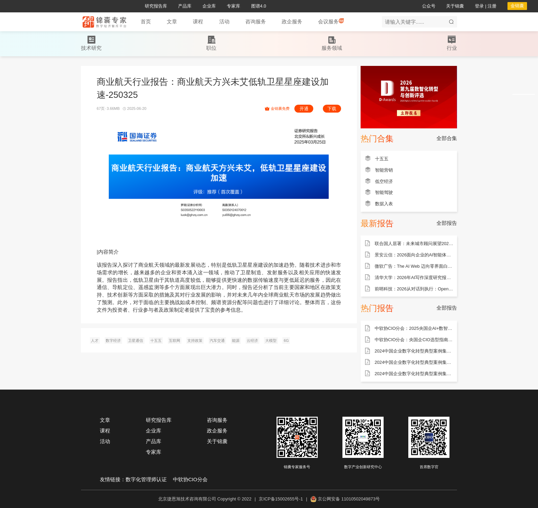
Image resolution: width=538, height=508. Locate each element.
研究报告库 (159, 420)
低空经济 (384, 181)
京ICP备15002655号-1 (281, 498)
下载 (331, 108)
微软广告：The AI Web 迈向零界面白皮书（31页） (414, 266)
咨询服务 (217, 420)
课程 (105, 431)
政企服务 (217, 431)
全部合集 (446, 138)
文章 (105, 420)
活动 (105, 441)
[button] (172, 22)
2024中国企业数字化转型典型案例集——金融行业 (414, 373)
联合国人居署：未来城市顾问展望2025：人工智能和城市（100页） (414, 243)
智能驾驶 (384, 192)
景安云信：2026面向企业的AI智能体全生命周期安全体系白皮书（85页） (414, 254)
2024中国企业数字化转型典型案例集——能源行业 (414, 351)
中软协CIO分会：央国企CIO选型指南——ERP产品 (414, 339)
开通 (304, 108)
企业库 (153, 431)
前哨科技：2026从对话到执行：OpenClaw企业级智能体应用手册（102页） (414, 288)
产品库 (153, 441)
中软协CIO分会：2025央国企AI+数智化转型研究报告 (414, 328)
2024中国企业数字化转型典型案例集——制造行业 (414, 362)
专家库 (153, 452)
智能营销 (384, 170)
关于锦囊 (217, 441)
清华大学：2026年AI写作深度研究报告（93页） (414, 277)
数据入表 (384, 203)
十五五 (381, 158)
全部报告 (446, 223)
